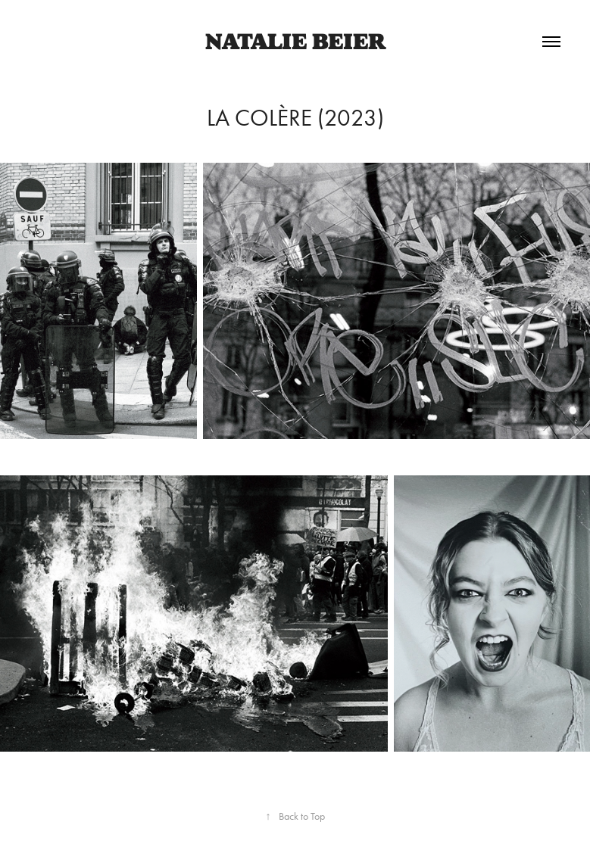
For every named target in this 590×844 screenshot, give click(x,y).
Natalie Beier (295, 41)
